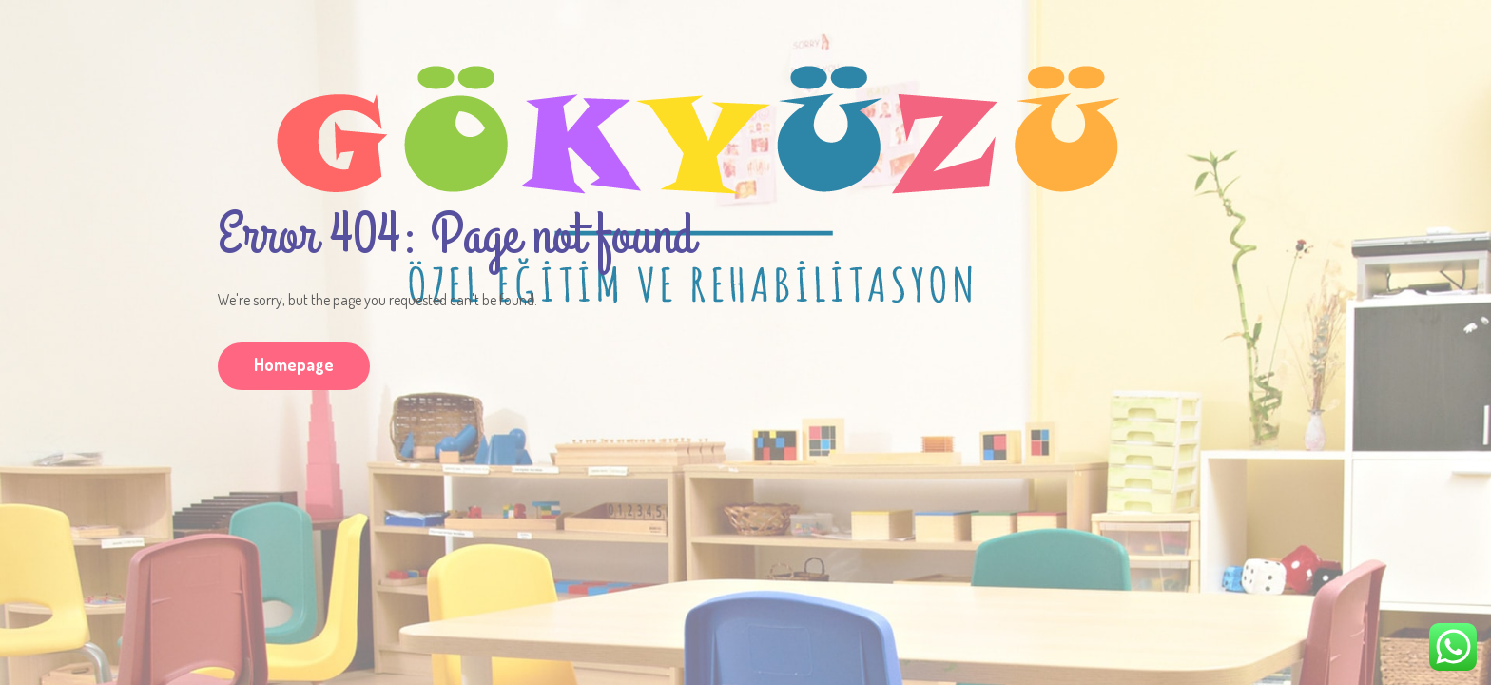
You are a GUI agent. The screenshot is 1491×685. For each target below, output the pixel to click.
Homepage (294, 364)
